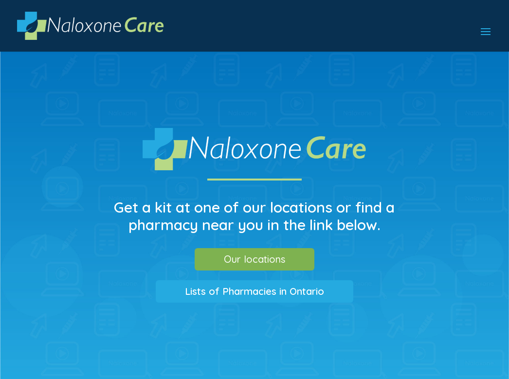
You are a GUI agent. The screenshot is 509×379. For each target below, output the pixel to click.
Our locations (254, 259)
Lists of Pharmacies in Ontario (254, 291)
